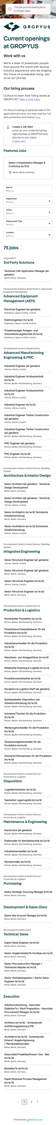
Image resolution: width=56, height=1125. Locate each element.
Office (9, 210)
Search (9, 188)
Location (10, 233)
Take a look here (29, 99)
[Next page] (37, 1102)
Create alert (19, 141)
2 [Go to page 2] (31, 1102)
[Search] (28, 191)
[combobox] (6, 202)
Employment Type (14, 221)
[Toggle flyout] (49, 201)
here (37, 117)
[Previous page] (18, 1102)
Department (11, 199)
